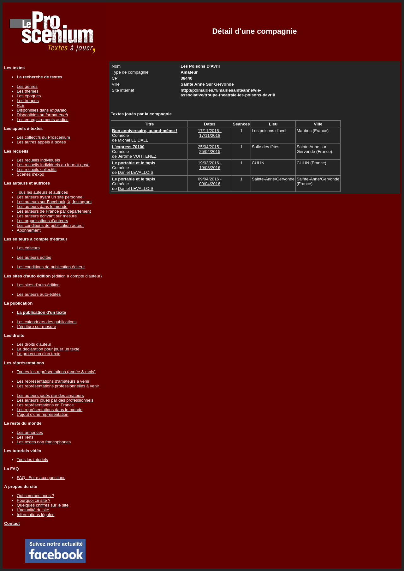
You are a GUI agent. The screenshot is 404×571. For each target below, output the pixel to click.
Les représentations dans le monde (49, 409)
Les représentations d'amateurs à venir (53, 381)
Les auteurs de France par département (54, 211)
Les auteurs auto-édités (39, 294)
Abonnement (29, 230)
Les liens (25, 437)
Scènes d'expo (30, 174)
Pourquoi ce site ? (33, 500)
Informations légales (35, 514)
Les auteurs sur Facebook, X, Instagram (54, 201)
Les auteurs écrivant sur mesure (47, 216)
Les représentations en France (45, 405)
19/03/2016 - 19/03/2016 (210, 165)
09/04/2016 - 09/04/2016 (210, 181)
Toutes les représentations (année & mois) (56, 371)
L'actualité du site (33, 509)
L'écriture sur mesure (36, 326)
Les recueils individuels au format (53, 164)
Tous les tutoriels (32, 459)
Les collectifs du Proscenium (43, 137)
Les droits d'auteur (34, 344)
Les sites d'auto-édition (38, 284)
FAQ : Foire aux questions (41, 477)
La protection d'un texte (38, 353)
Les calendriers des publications (47, 321)
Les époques (29, 96)
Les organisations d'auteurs (42, 220)
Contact (12, 523)
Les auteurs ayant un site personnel (50, 197)
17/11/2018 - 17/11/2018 (210, 133)
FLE (20, 105)
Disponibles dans (42, 110)
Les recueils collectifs (36, 169)
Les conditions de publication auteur (50, 225)
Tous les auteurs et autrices (42, 192)
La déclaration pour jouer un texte (48, 349)
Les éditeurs (28, 248)
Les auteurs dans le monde (42, 206)
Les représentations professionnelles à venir (58, 386)
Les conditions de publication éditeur (51, 266)
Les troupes (28, 100)
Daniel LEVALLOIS (135, 172)
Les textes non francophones (44, 442)
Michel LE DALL (133, 140)
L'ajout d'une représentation (42, 414)
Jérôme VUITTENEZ (137, 156)
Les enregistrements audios (42, 119)
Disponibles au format (42, 114)
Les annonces (30, 432)
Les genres (27, 86)
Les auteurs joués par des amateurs (50, 395)
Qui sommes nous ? (35, 495)
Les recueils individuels (38, 160)
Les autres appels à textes (41, 142)
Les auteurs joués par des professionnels (55, 400)
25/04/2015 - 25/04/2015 (210, 149)
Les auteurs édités (34, 257)
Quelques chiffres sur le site (42, 505)
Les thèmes (28, 91)
